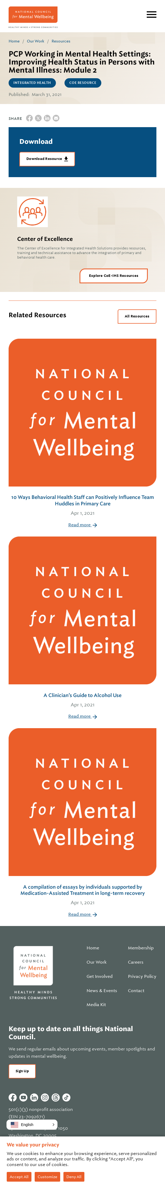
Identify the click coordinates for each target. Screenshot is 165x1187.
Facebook (13, 1097)
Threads (56, 1097)
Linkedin (34, 1097)
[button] (32, 1124)
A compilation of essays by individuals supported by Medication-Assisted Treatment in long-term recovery (82, 895)
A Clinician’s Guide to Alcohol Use (82, 700)
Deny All (73, 1176)
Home (14, 41)
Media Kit (96, 1004)
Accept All (19, 1176)
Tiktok (66, 1097)
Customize (47, 1176)
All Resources (137, 316)
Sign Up (22, 1071)
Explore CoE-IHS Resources (113, 275)
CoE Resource (82, 83)
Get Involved (100, 976)
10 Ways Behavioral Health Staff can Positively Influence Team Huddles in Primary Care (82, 505)
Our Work (35, 41)
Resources (61, 41)
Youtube (23, 1097)
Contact (136, 990)
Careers (136, 962)
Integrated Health (32, 83)
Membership (141, 948)
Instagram (45, 1097)
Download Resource (44, 158)
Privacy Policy (142, 976)
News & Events (102, 990)
